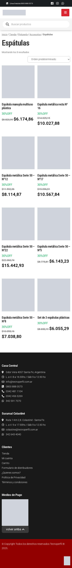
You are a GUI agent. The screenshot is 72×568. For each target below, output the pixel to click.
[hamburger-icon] (65, 12)
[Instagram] (57, 3)
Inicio (4, 34)
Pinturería (23, 34)
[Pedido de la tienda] (48, 59)
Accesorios (35, 34)
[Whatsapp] (62, 3)
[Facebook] (52, 3)
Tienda (12, 34)
